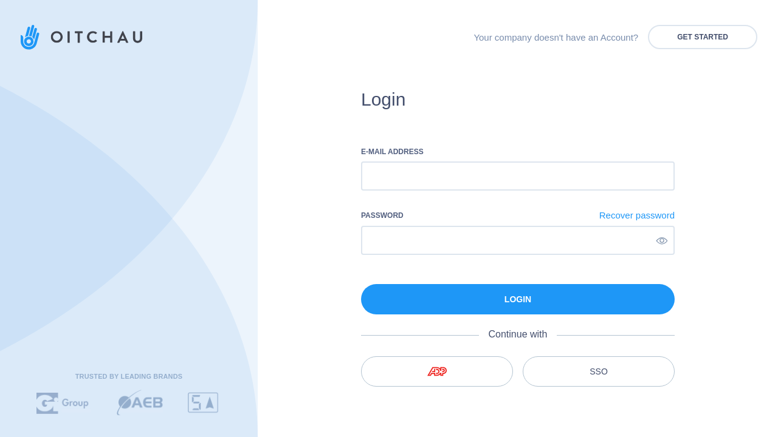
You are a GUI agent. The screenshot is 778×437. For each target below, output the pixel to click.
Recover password (637, 215)
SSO (599, 371)
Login (517, 299)
